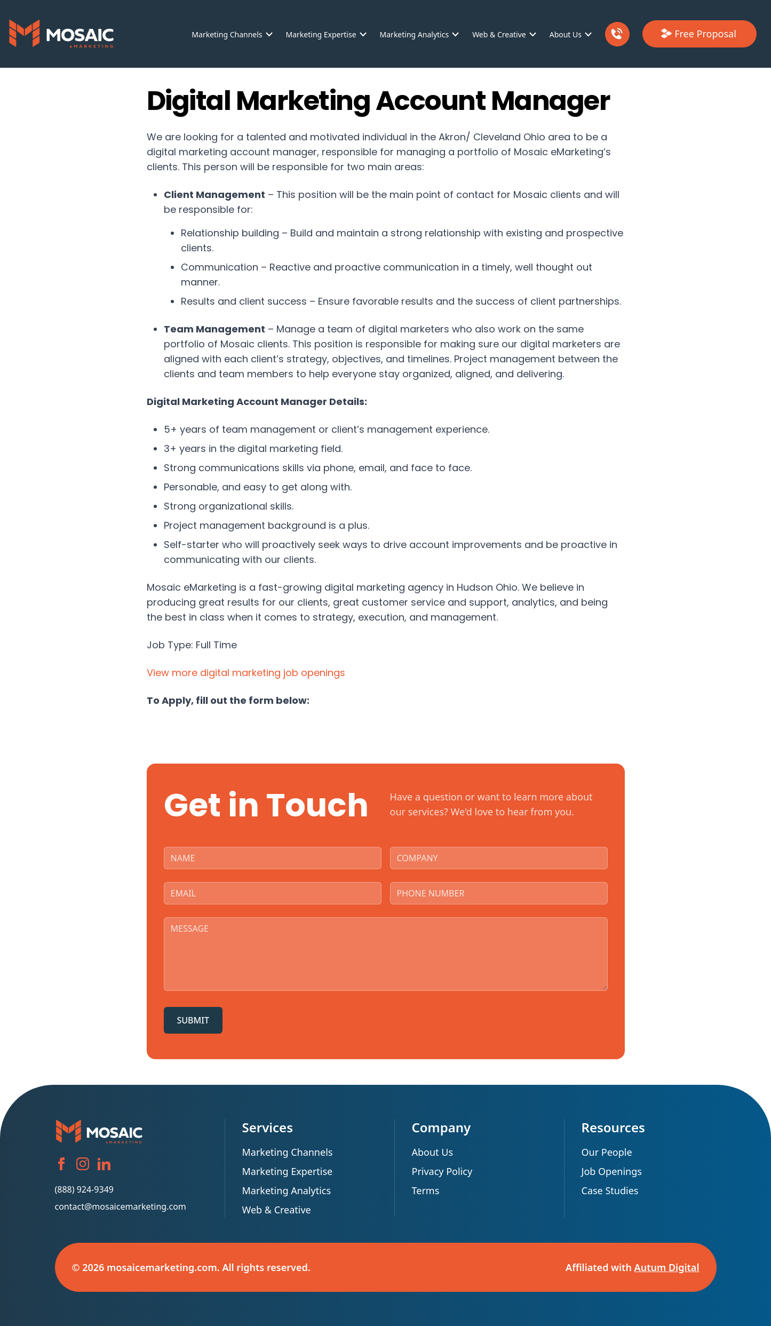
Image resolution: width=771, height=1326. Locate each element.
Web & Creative (499, 34)
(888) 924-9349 (84, 1189)
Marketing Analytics (414, 34)
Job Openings (612, 1171)
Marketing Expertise (321, 34)
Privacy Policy (442, 1171)
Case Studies (610, 1190)
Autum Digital (667, 1267)
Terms (426, 1190)
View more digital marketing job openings (246, 672)
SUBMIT (193, 1020)
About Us (566, 34)
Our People (607, 1152)
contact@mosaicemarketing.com (120, 1206)
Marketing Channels (227, 34)
